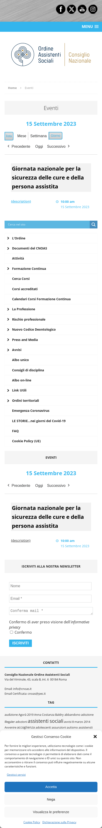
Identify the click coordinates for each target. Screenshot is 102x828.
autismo (72, 727)
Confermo (21, 632)
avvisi (67, 722)
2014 (87, 722)
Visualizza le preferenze (51, 812)
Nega (51, 799)
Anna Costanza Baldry (49, 715)
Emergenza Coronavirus (30, 410)
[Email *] (50, 599)
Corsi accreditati (25, 289)
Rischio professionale (28, 319)
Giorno (55, 135)
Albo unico (20, 360)
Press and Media (25, 340)
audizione (11, 715)
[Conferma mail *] (51, 611)
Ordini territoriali (25, 400)
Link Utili (19, 390)
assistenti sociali (45, 721)
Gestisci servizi (16, 775)
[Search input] (48, 224)
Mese (21, 136)
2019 (30, 715)
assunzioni (59, 727)
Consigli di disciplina (28, 370)
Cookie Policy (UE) (26, 441)
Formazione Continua (29, 268)
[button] (95, 736)
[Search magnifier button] (93, 224)
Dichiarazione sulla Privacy (59, 822)
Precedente (18, 146)
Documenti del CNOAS (29, 248)
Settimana (38, 136)
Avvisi (16, 350)
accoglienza (26, 727)
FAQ (15, 431)
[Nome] (50, 586)
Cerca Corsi (21, 278)
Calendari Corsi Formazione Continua (41, 299)
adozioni (21, 722)
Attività (18, 258)
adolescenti (43, 727)
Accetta (51, 787)
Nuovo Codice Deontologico (34, 329)
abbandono (72, 715)
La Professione (23, 309)
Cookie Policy (31, 822)
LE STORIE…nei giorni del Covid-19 (39, 421)
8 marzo (77, 722)
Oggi (39, 146)
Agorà (22, 715)
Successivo (59, 146)
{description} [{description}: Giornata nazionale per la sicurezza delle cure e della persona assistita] (21, 201)
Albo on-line (21, 380)
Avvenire (10, 727)
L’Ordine (18, 238)
